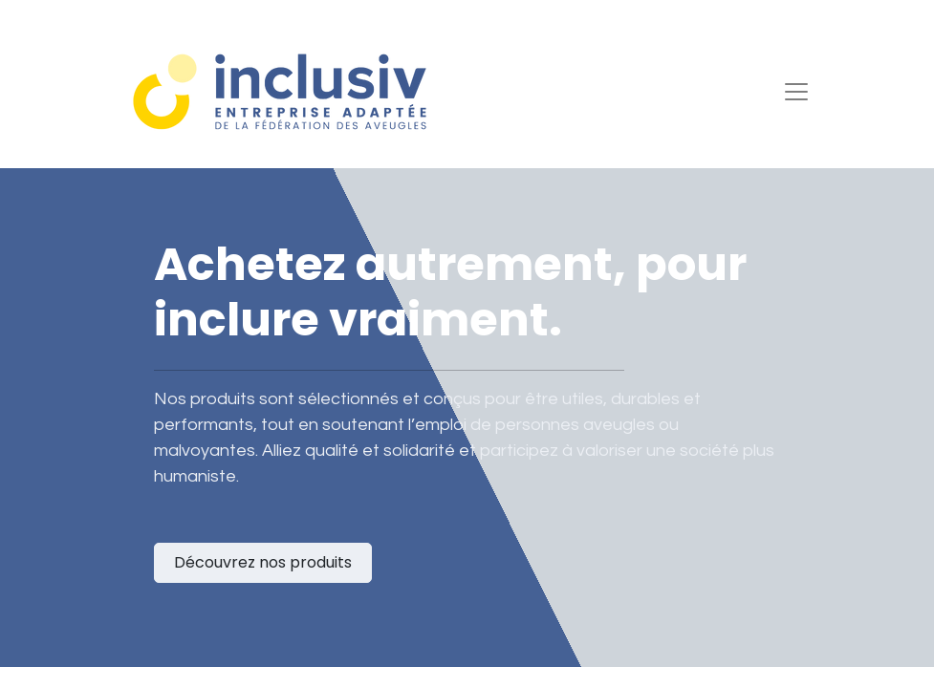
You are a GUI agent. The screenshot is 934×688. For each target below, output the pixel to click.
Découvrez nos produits (263, 562)
